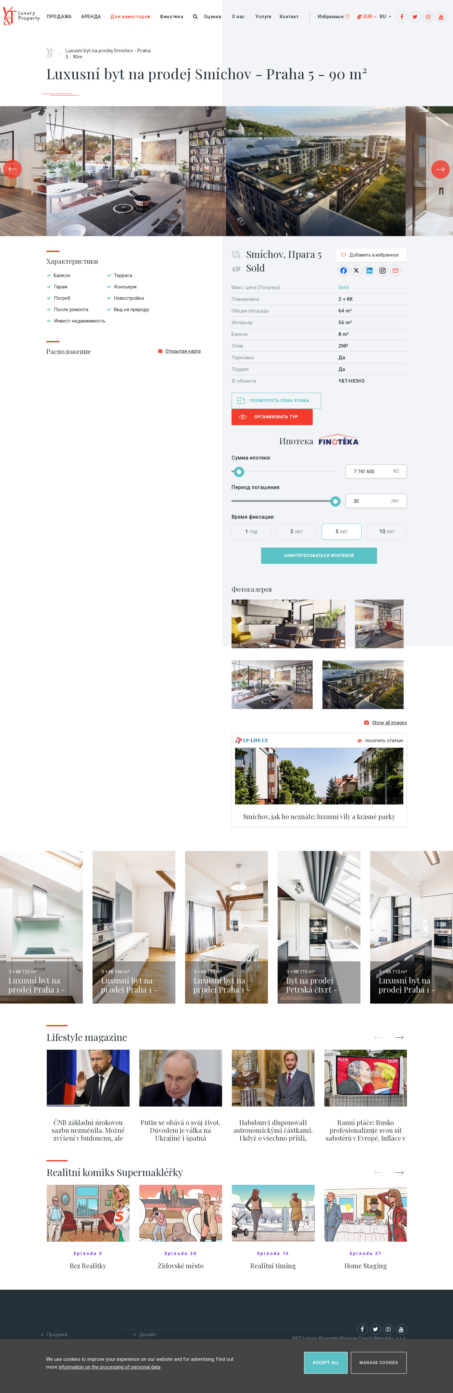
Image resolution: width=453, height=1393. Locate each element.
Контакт (289, 16)
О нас (238, 16)
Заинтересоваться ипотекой (319, 555)
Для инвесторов (130, 16)
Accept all (326, 1362)
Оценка (212, 16)
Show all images (385, 723)
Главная (52, 50)
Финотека (171, 16)
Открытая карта (179, 351)
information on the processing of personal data (109, 1367)
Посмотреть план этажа (279, 401)
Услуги (263, 16)
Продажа (59, 16)
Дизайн (147, 1335)
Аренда (91, 16)
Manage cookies (378, 1362)
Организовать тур (276, 417)
